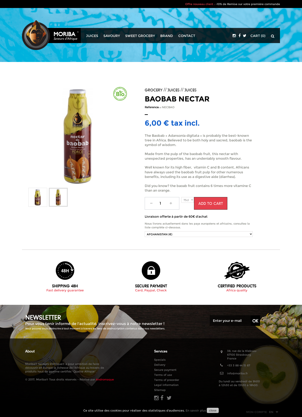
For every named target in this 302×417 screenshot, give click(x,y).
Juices (92, 36)
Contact (186, 36)
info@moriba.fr (237, 373)
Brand (166, 36)
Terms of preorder (166, 379)
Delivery (159, 364)
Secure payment (165, 369)
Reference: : (153, 107)
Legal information (166, 385)
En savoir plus (196, 410)
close (213, 410)
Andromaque (105, 379)
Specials (160, 359)
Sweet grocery (140, 36)
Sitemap (160, 390)
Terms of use (163, 374)
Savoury (111, 36)
